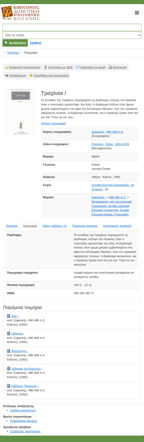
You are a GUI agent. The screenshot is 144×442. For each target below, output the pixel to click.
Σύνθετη (35, 42)
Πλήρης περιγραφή (53, 123)
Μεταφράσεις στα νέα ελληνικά (112, 201)
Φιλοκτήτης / (19, 351)
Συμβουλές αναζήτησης (25, 431)
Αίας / (15, 316)
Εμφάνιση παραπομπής (25, 67)
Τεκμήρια (11, 226)
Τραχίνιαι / (13, 52)
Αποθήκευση (17, 75)
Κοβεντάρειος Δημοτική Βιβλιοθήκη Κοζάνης (16, 15)
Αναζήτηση (15, 43)
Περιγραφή (30, 226)
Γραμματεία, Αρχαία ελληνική (110, 206)
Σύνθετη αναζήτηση (23, 410)
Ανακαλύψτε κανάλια (23, 421)
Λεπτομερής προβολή (117, 226)
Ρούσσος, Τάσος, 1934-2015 (110, 144)
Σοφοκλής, (98, 197)
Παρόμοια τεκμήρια (84, 226)
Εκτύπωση (120, 67)
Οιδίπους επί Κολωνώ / (26, 368)
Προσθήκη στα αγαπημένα (51, 75)
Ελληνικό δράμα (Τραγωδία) (110, 214)
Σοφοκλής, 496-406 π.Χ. (108, 131)
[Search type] (72, 35)
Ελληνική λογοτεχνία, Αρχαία (110, 210)
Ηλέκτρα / (17, 333)
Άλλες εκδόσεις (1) (55, 226)
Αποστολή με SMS (60, 67)
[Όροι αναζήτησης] (72, 27)
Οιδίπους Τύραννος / (24, 386)
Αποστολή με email (92, 67)
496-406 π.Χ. (117, 197)
